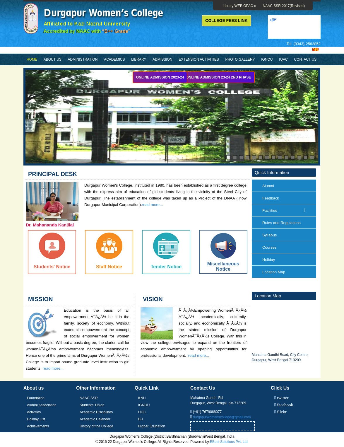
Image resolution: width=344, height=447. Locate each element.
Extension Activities (199, 59)
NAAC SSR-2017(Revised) (284, 6)
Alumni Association (42, 405)
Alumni (268, 186)
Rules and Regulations (281, 223)
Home (32, 59)
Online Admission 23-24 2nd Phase (218, 77)
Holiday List (36, 419)
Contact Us (305, 59)
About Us (52, 59)
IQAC (283, 59)
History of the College (96, 426)
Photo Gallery (240, 59)
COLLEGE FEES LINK (226, 20)
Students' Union (92, 405)
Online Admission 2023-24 (160, 77)
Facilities (284, 210)
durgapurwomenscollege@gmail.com (222, 417)
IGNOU (267, 59)
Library (138, 59)
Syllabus (269, 235)
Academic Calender (95, 419)
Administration (83, 59)
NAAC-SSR (89, 398)
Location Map (273, 272)
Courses (269, 247)
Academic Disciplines (96, 412)
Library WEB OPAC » (239, 6)
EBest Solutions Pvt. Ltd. (229, 442)
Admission (162, 59)
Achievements (38, 426)
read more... (53, 368)
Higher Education (151, 426)
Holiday (268, 259)
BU (140, 419)
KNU (142, 398)
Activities (34, 412)
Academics (114, 59)
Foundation (36, 398)
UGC (142, 412)
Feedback (270, 198)
